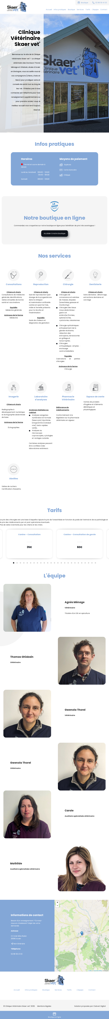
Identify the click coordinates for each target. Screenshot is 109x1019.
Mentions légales (44, 1006)
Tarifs (87, 9)
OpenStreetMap (98, 970)
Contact (103, 9)
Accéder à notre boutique (54, 233)
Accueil (49, 9)
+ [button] (57, 902)
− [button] (57, 905)
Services (80, 9)
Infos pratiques (60, 9)
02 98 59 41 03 (16, 954)
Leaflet (90, 970)
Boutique (71, 9)
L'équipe (95, 9)
